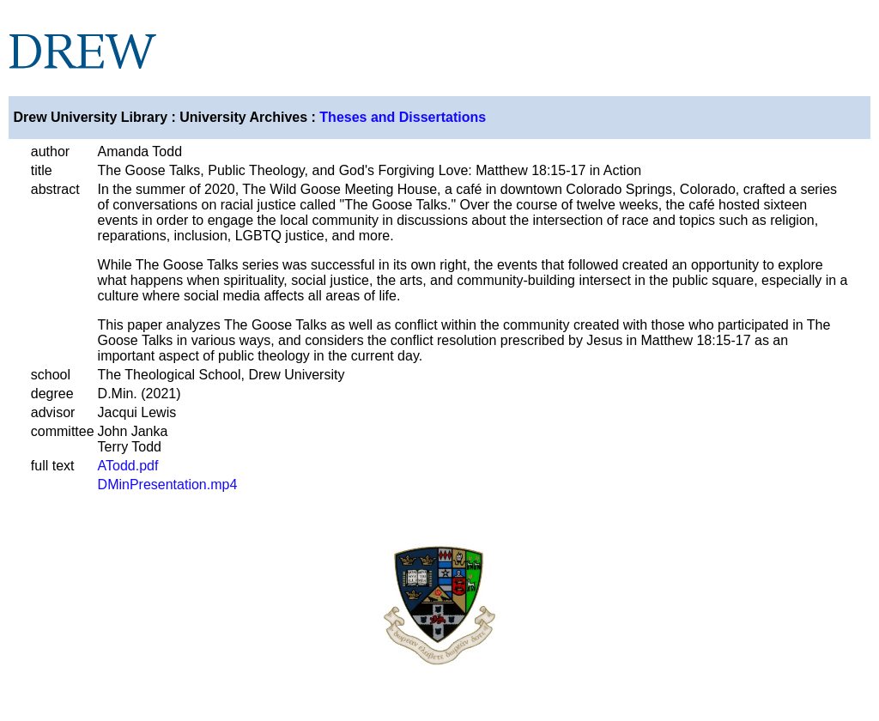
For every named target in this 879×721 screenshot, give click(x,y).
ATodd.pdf (128, 465)
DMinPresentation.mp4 (168, 484)
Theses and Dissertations (402, 117)
